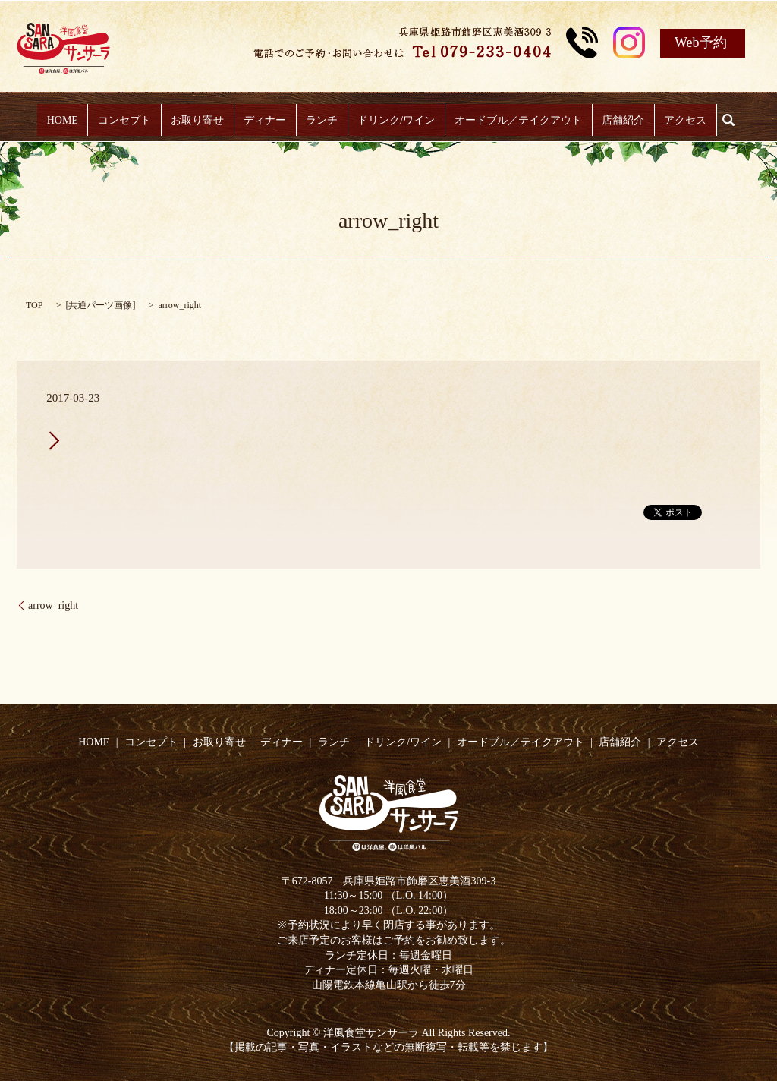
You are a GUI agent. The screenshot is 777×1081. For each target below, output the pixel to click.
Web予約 (701, 42)
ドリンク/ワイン (392, 120)
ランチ (322, 120)
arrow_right (53, 605)
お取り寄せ (205, 120)
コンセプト (136, 120)
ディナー (269, 120)
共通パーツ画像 (100, 305)
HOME (79, 120)
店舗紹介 (611, 120)
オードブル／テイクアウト (510, 120)
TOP (34, 305)
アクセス (668, 120)
